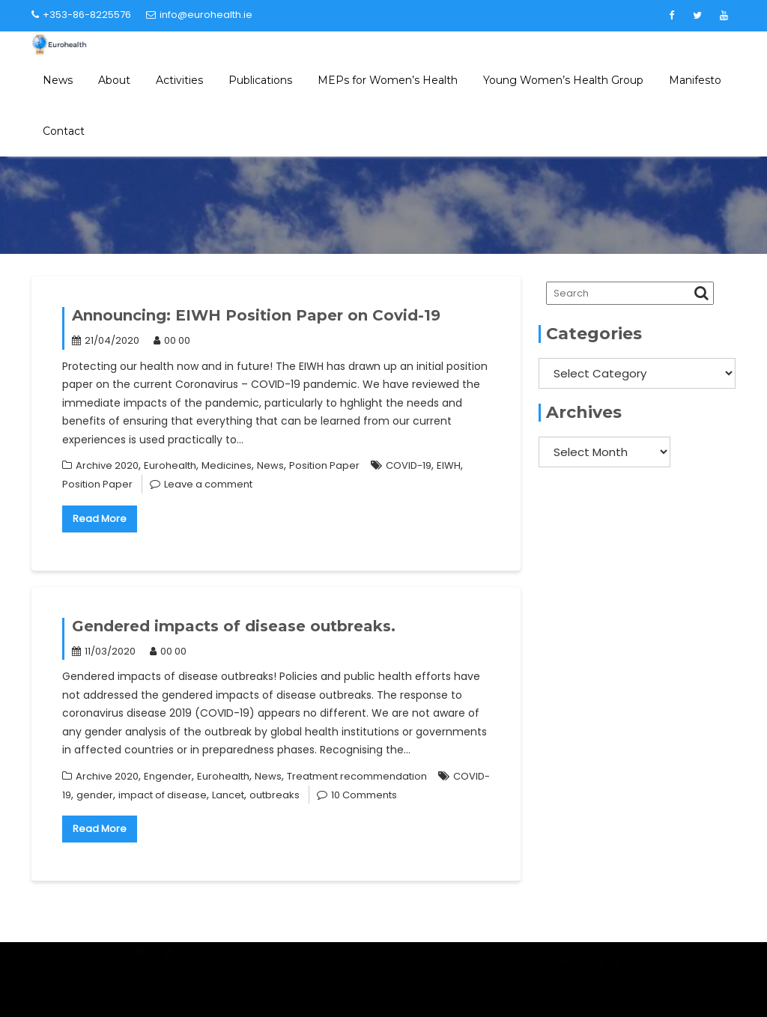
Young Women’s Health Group (563, 80)
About (114, 80)
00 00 (172, 340)
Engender (168, 776)
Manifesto (695, 80)
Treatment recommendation (357, 776)
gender (94, 795)
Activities (179, 80)
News (58, 80)
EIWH (449, 465)
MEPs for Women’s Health (388, 80)
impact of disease (162, 795)
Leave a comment (208, 484)
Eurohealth (170, 465)
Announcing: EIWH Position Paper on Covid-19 (256, 315)
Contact (64, 131)
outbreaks (274, 795)
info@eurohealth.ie (199, 14)
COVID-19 (408, 465)
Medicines (226, 465)
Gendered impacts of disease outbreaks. (233, 626)
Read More (100, 518)
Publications (260, 80)
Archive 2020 (107, 465)
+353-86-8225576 (81, 14)
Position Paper (324, 465)
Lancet (228, 795)
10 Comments (364, 795)
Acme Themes (663, 970)
